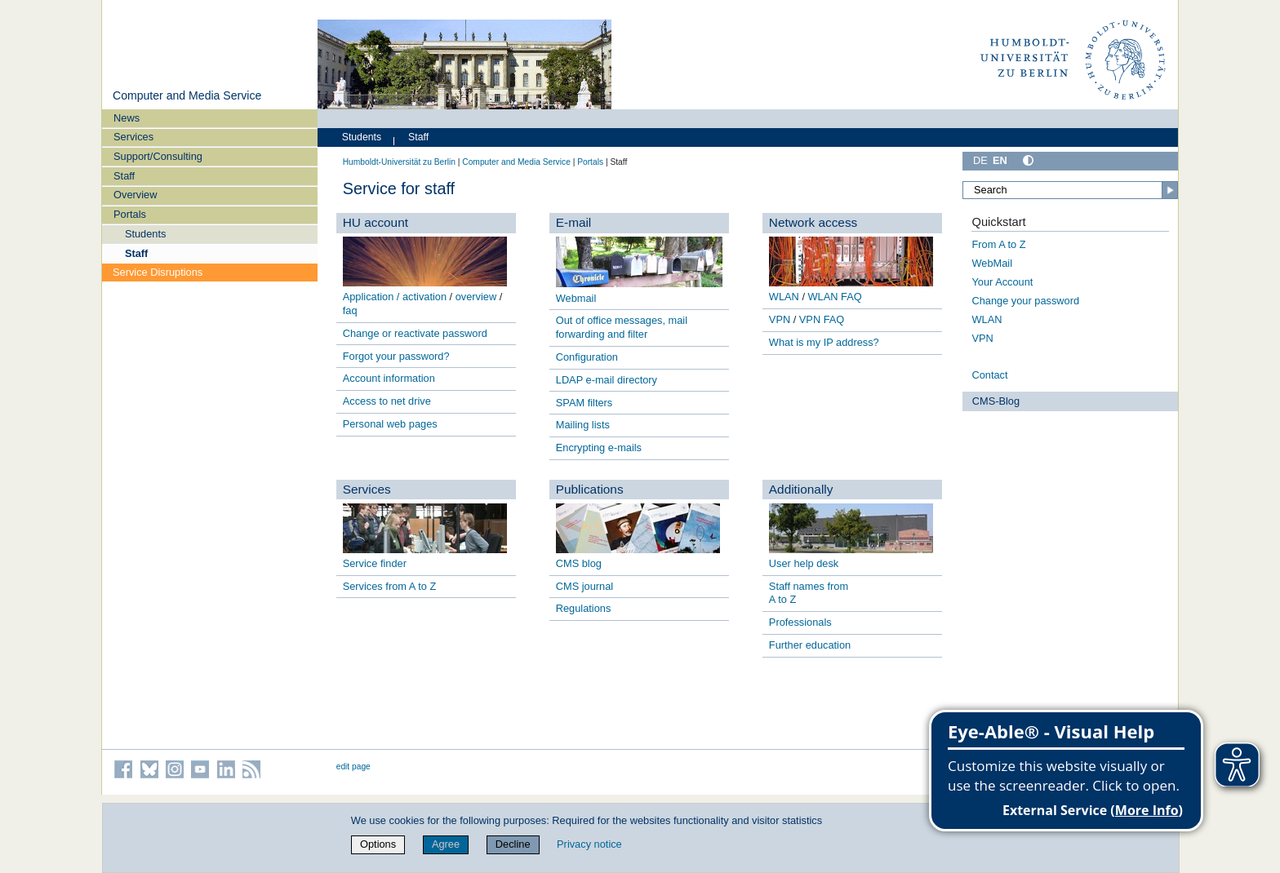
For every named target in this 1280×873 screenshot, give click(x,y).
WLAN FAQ (835, 296)
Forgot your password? (396, 356)
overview (476, 296)
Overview (135, 194)
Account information (389, 378)
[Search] (1070, 190)
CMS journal (584, 586)
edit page (353, 766)
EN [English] (1000, 160)
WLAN (784, 296)
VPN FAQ (821, 319)
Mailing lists (583, 425)
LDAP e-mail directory (606, 380)
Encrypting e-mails (599, 447)
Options (378, 844)
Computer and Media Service (187, 95)
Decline (513, 844)
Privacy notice (589, 844)
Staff (124, 176)
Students (146, 234)
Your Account (1002, 282)
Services (133, 137)
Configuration (587, 357)
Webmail (576, 298)
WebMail (991, 263)
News (126, 118)
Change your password (1025, 301)
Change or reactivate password (415, 333)
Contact (989, 375)
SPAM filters (584, 403)
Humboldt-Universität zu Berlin (399, 161)
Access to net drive (387, 401)
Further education (810, 645)
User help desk (803, 563)
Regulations (583, 608)
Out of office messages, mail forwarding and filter (621, 327)
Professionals (800, 622)
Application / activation (395, 296)
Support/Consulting (157, 156)
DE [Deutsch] (980, 160)
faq (350, 310)
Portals (129, 214)
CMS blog (579, 563)
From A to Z (998, 244)
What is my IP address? (824, 342)
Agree (446, 844)
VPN (779, 319)
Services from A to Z (390, 586)
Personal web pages (390, 424)
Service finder (375, 563)
